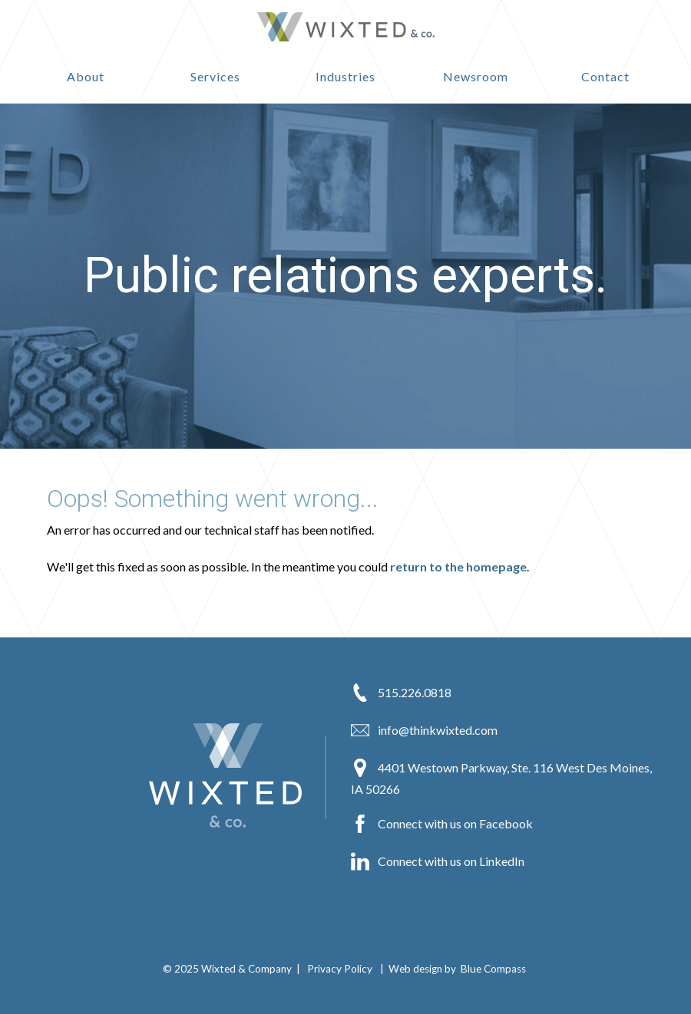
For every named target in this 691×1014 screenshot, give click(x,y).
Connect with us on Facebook (442, 824)
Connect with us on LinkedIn (437, 861)
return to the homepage (458, 566)
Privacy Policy (339, 969)
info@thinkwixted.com (424, 730)
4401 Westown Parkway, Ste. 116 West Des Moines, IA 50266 (501, 777)
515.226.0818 (401, 692)
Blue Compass (493, 969)
